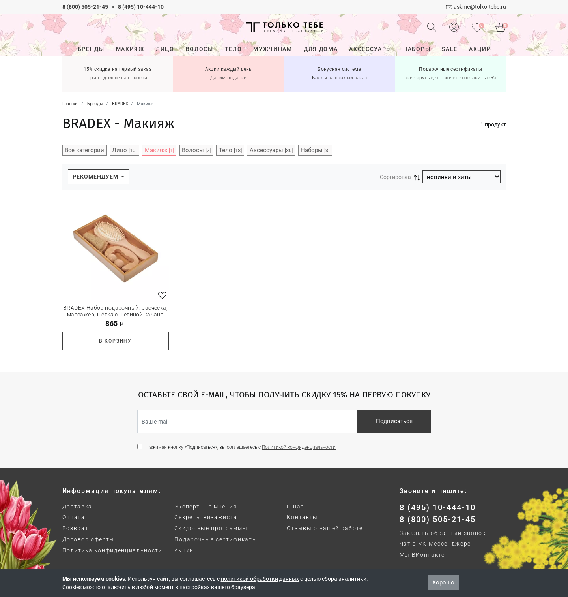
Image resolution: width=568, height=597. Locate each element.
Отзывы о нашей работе (324, 528)
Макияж (159, 150)
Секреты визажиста (205, 517)
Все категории (84, 150)
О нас (295, 506)
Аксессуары (271, 150)
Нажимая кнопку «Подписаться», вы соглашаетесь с (241, 447)
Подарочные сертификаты (215, 539)
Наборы (315, 150)
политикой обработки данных (260, 579)
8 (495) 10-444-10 (141, 7)
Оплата (73, 517)
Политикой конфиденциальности (299, 447)
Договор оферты (88, 539)
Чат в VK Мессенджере (435, 544)
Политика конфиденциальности (112, 550)
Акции (183, 550)
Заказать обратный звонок (443, 533)
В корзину (115, 341)
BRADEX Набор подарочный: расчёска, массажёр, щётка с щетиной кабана (115, 311)
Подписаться (394, 421)
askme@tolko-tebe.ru (480, 7)
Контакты (302, 517)
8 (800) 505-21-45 (85, 7)
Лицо (124, 150)
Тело (230, 150)
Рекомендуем (96, 176)
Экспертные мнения (205, 506)
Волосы (196, 150)
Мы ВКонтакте (422, 555)
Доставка (77, 506)
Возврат (75, 528)
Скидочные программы (210, 528)
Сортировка (395, 177)
